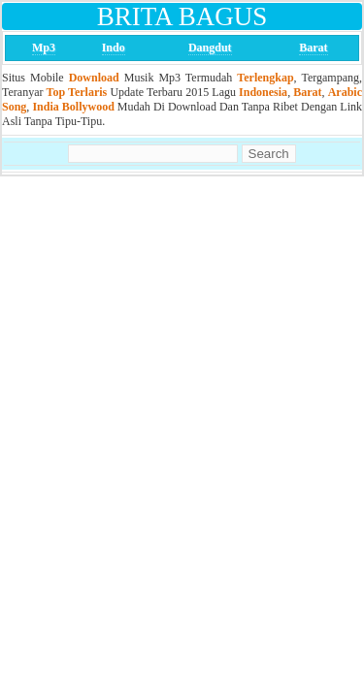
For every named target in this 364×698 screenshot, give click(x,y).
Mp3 (43, 47)
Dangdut (210, 47)
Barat (313, 47)
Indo (113, 47)
